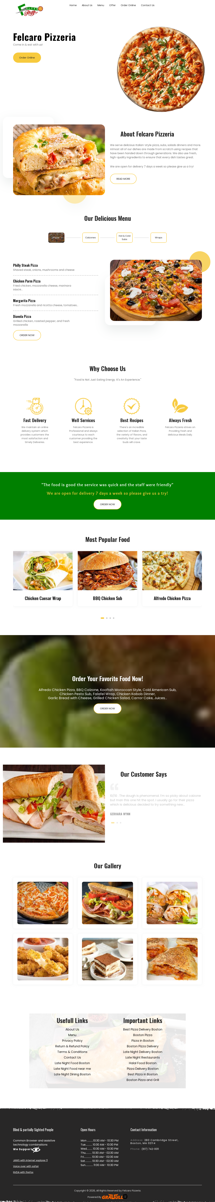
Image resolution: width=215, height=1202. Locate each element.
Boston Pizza (142, 1035)
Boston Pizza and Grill (143, 1080)
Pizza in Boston (142, 1040)
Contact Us (147, 5)
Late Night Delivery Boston (142, 1052)
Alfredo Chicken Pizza (172, 598)
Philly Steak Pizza (25, 265)
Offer (112, 5)
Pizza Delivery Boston (143, 1069)
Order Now (27, 335)
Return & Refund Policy (72, 1046)
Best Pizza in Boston (143, 1074)
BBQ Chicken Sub (107, 598)
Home (73, 5)
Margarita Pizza (24, 300)
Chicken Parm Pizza (26, 281)
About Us (87, 5)
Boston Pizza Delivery (143, 1046)
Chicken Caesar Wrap (43, 598)
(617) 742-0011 (150, 1149)
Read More (123, 179)
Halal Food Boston (142, 1063)
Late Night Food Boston (72, 1063)
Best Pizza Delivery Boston (142, 1029)
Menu (100, 5)
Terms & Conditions (72, 1052)
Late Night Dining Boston (72, 1074)
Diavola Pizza (22, 316)
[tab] (56, 238)
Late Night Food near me (72, 1069)
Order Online (128, 5)
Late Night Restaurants (143, 1057)
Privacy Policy (72, 1040)
